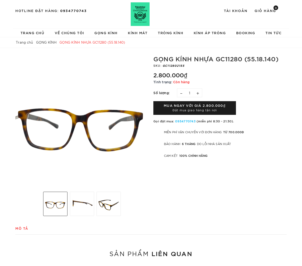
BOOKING (245, 32)
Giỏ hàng (266, 10)
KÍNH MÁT (137, 32)
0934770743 (73, 10)
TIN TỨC (273, 32)
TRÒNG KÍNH (170, 32)
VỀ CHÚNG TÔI (69, 32)
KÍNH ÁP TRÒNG (210, 32)
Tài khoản (235, 10)
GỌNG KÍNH (106, 32)
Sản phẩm (151, 253)
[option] (82, 121)
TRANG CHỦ (33, 32)
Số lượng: (161, 92)
